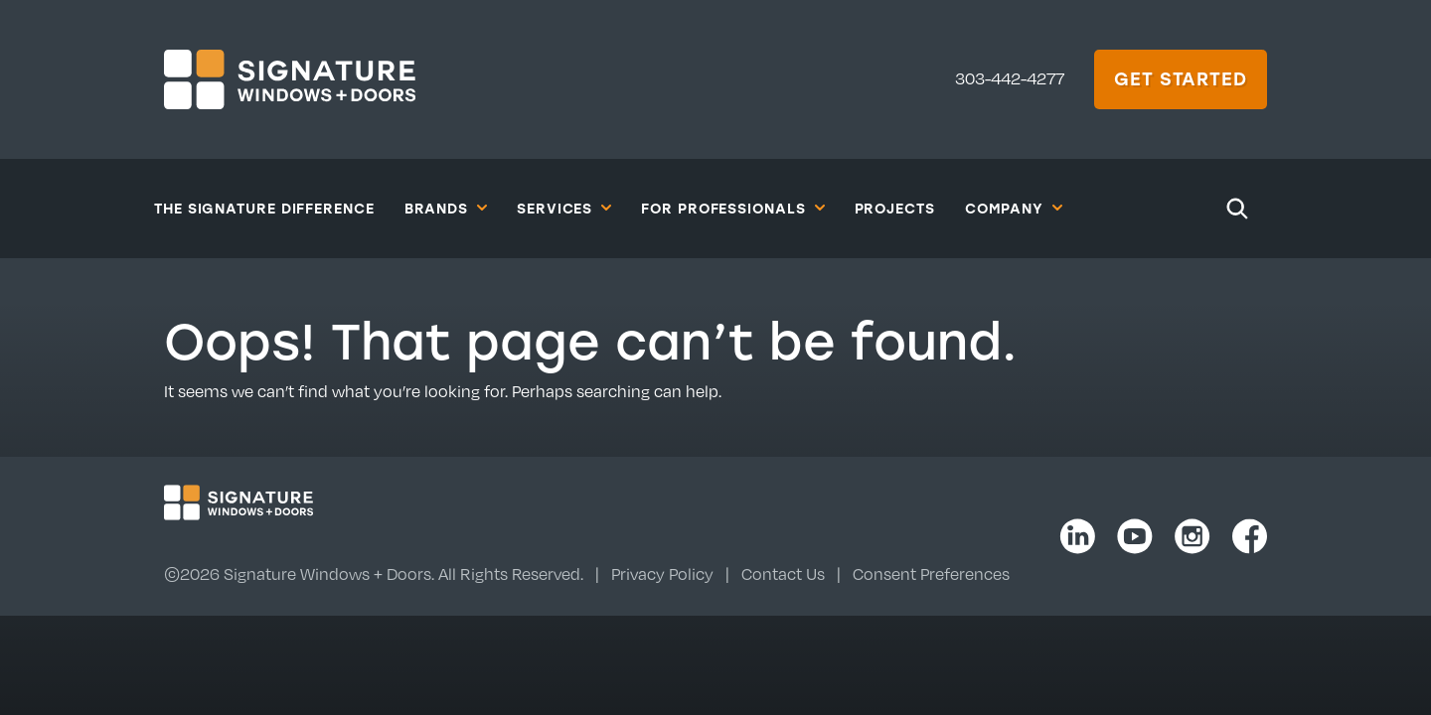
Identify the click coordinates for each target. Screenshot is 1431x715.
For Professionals (732, 207)
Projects (895, 208)
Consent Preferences (931, 574)
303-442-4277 (1009, 78)
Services (564, 207)
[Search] (1237, 208)
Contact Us (783, 574)
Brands (445, 207)
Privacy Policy (662, 574)
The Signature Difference (264, 208)
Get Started (1180, 78)
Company (1013, 207)
